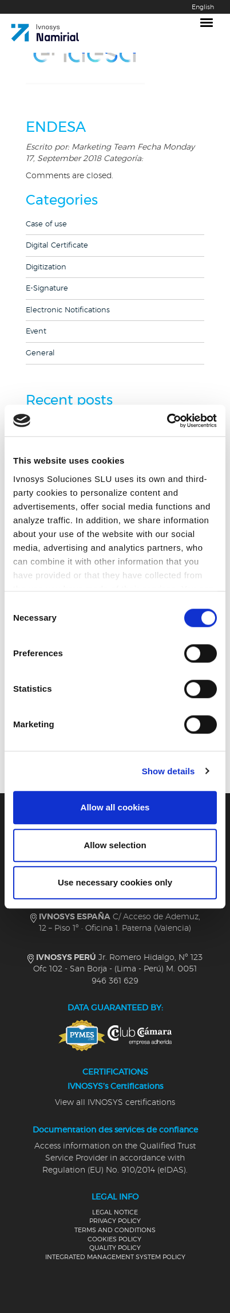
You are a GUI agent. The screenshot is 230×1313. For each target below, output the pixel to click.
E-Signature (47, 288)
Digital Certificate (57, 245)
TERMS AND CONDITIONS (115, 1230)
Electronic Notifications (68, 310)
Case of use (46, 224)
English (203, 7)
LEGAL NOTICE (115, 1212)
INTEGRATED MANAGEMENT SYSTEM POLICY (115, 1257)
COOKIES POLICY (114, 1239)
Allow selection (115, 845)
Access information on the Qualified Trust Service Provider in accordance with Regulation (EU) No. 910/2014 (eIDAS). (115, 1158)
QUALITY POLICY (115, 1248)
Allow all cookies (115, 807)
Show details (168, 771)
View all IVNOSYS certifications (115, 1103)
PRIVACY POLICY (115, 1221)
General (40, 353)
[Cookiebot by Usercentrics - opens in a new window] (167, 420)
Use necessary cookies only (115, 882)
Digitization (46, 267)
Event (36, 331)
